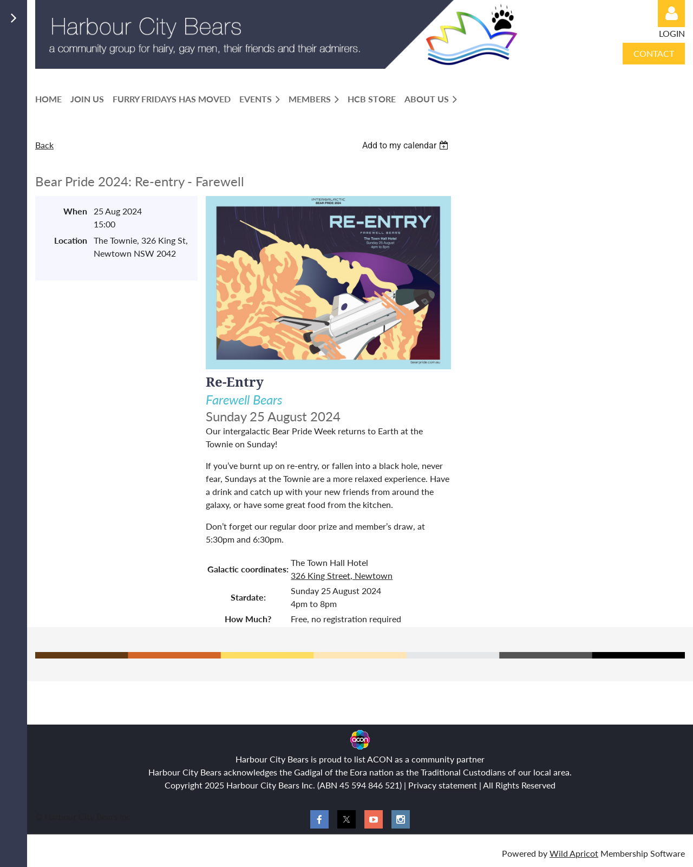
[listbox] (406, 145)
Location (70, 240)
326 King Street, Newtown (342, 575)
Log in (671, 13)
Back (44, 145)
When (75, 211)
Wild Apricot (574, 853)
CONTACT (653, 53)
